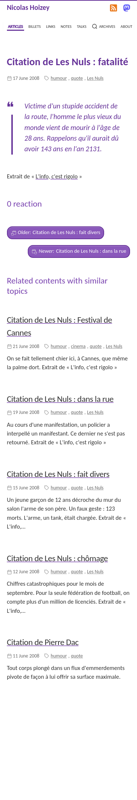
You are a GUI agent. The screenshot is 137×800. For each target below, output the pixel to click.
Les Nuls (95, 78)
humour (59, 78)
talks (81, 25)
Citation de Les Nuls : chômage (57, 558)
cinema (78, 346)
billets (34, 25)
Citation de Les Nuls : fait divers (55, 233)
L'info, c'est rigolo (57, 176)
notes (66, 25)
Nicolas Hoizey (28, 7)
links (50, 25)
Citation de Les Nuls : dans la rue (79, 251)
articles (15, 25)
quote (77, 78)
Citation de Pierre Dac (43, 642)
